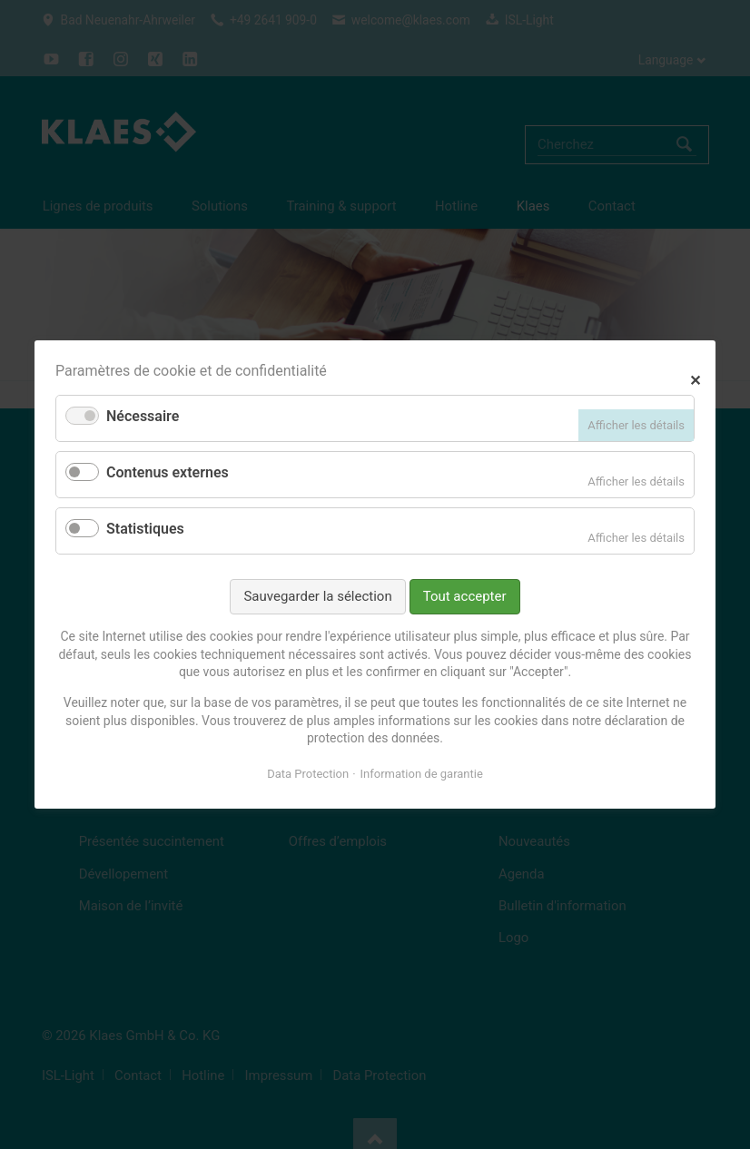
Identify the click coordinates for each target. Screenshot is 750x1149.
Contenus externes (167, 472)
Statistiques (145, 528)
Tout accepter (465, 596)
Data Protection (308, 774)
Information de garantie (421, 774)
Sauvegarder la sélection (317, 596)
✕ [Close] (695, 378)
